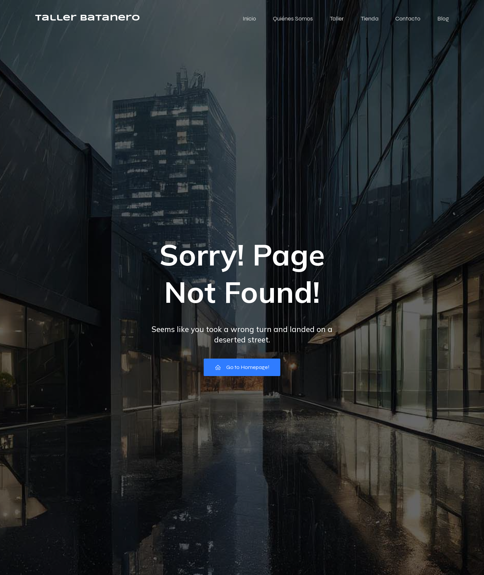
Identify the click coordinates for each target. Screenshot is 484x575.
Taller (337, 18)
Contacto (407, 18)
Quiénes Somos (293, 18)
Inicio (249, 18)
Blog (443, 18)
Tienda (369, 18)
